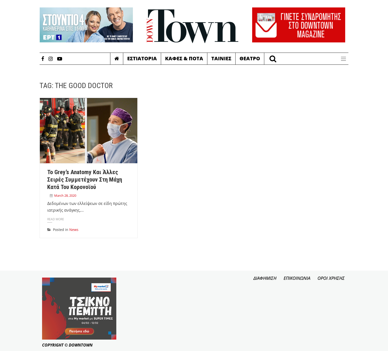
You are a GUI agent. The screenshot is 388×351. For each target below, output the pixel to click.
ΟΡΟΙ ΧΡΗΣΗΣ (331, 278)
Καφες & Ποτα (184, 58)
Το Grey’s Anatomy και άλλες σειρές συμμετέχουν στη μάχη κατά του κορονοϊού (84, 180)
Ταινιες (221, 58)
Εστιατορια (142, 58)
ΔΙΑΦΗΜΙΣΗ (264, 278)
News (73, 229)
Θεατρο (250, 58)
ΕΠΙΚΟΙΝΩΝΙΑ (297, 278)
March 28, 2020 (65, 195)
